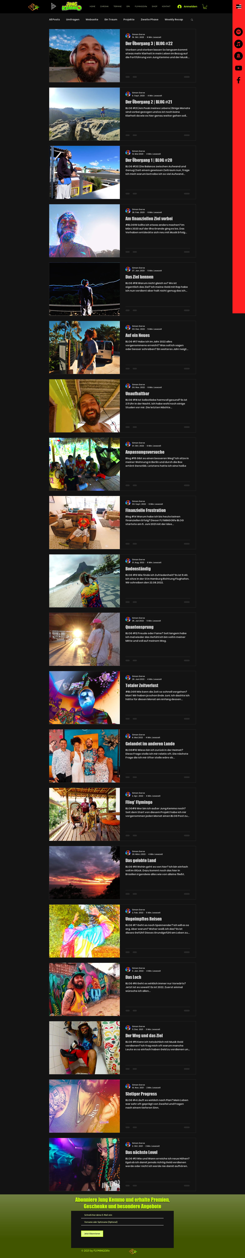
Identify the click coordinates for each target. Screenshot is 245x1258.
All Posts (54, 19)
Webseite (92, 19)
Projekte (129, 19)
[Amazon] (238, 56)
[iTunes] (238, 44)
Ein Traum (111, 19)
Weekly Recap (174, 19)
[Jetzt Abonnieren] (92, 1234)
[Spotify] (238, 32)
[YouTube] (238, 68)
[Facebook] (238, 80)
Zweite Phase (149, 19)
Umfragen (72, 19)
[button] (238, 6)
